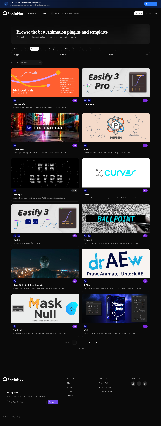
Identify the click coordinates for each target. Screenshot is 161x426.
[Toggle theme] (155, 13)
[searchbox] (91, 13)
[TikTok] (145, 383)
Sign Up (139, 13)
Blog (44, 13)
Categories (33, 13)
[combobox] (33, 54)
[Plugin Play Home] (13, 379)
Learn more (151, 4)
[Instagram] (133, 383)
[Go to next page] (96, 342)
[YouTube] (139, 383)
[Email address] (27, 402)
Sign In (148, 13)
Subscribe (52, 402)
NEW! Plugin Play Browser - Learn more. (26, 3)
